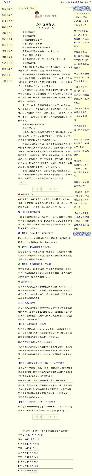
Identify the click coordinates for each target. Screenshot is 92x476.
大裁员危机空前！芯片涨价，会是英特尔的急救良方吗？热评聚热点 (81, 95)
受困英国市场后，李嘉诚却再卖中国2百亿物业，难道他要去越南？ (81, 60)
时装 (11, 33)
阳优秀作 (31, 466)
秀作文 (36, 448)
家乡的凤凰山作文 (26, 303)
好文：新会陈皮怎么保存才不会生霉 (35, 342)
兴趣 (11, 27)
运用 (11, 63)
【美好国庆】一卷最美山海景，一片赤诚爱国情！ (81, 114)
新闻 (4, 15)
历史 (11, 39)
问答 (11, 45)
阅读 (11, 21)
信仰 (68, 2)
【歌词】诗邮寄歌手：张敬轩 (32, 324)
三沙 (11, 81)
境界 (11, 69)
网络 (72, 2)
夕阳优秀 (29, 462)
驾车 (4, 45)
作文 (38, 439)
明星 (77, 2)
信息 (4, 75)
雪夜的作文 (26, 282)
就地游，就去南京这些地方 (81, 184)
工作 (11, 15)
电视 (4, 51)
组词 (11, 9)
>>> (56, 189)
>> (51, 189)
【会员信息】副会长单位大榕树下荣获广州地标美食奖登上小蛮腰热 (81, 221)
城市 (4, 9)
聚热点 (5, 2)
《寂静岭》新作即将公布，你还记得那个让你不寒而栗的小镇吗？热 (81, 199)
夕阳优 (28, 448)
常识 (21, 8)
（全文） (23, 182)
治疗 (4, 33)
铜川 (11, 75)
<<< (35, 189)
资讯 (4, 39)
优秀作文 (33, 471)
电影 (4, 57)
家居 (4, 27)
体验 (4, 69)
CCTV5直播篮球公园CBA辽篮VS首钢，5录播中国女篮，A (82, 19)
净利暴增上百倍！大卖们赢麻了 (81, 130)
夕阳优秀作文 (27, 194)
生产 (4, 63)
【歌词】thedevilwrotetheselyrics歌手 (37, 402)
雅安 (63, 2)
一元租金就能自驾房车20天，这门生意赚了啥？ (81, 77)
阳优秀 (30, 453)
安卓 (26, 8)
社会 (4, 21)
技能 (82, 2)
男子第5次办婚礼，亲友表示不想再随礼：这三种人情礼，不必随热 (81, 38)
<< (39, 189)
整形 (11, 57)
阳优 (29, 444)
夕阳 (27, 439)
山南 (4, 81)
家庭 (87, 2)
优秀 (32, 439)
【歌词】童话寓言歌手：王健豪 (36, 264)
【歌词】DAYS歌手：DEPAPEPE (37, 233)
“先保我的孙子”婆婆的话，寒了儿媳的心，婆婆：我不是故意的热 (81, 168)
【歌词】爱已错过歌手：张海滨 (36, 247)
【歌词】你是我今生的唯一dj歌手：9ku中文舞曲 (41, 363)
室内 (11, 51)
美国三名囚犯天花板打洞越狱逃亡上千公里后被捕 (42, 380)
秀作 (35, 444)
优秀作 (32, 457)
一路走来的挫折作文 (30, 212)
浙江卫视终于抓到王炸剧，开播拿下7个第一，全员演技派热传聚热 (81, 147)
